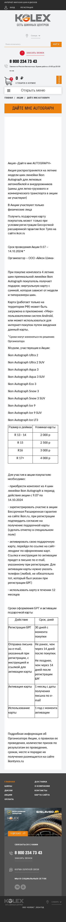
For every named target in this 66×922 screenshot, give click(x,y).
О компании (42, 786)
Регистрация (26, 7)
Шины (8, 786)
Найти (56, 44)
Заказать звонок (35, 53)
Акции (20, 98)
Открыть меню (33, 90)
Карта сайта (42, 795)
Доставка (40, 782)
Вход (12, 7)
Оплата (9, 799)
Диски (8, 791)
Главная (8, 98)
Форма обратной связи (27, 870)
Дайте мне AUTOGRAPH (38, 98)
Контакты (40, 791)
